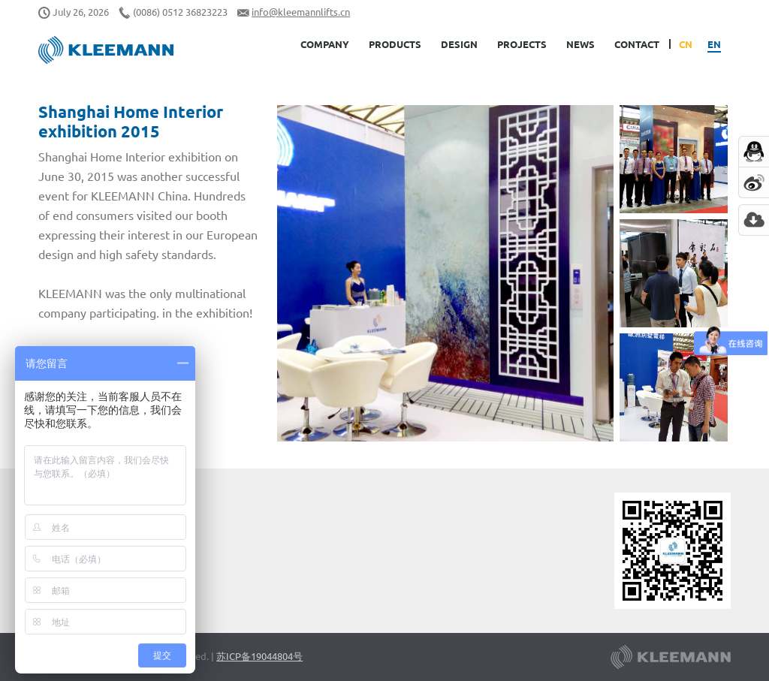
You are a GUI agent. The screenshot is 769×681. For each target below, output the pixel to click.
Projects (522, 44)
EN (714, 44)
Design (459, 44)
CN (685, 44)
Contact (636, 44)
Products (395, 44)
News (580, 44)
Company (324, 44)
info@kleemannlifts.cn (301, 11)
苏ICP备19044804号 (259, 655)
